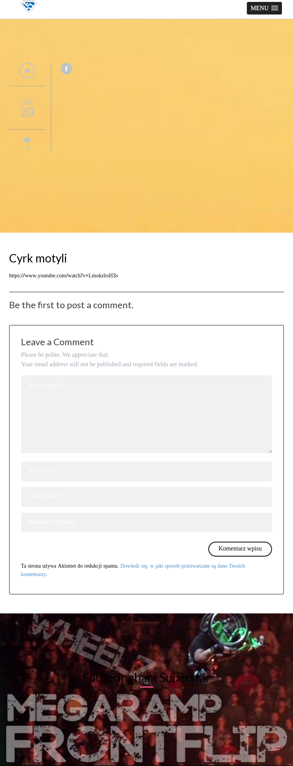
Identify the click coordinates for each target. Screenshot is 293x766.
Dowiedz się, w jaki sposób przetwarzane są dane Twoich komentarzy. (133, 570)
